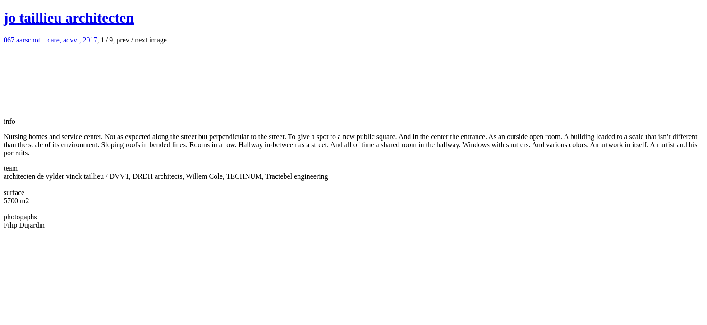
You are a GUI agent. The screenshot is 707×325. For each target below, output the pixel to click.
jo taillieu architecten (69, 17)
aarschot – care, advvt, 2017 (50, 40)
